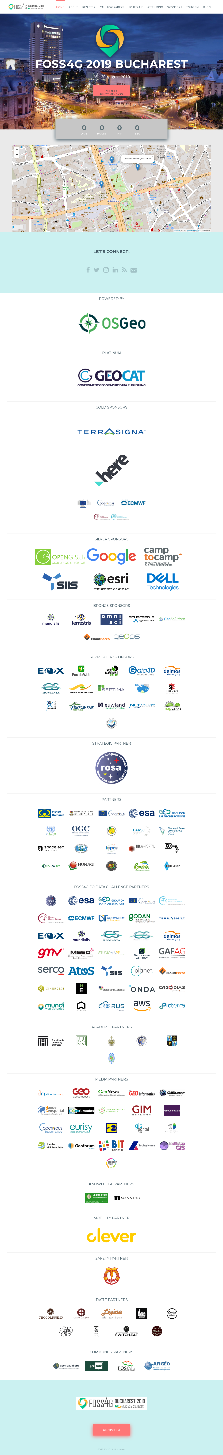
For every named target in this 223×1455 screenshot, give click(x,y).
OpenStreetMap (192, 230)
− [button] (17, 155)
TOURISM (192, 7)
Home (60, 7)
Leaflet (177, 230)
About (73, 7)
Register (88, 7)
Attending (155, 7)
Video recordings (111, 92)
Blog (206, 7)
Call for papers (112, 7)
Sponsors (174, 7)
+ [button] (17, 149)
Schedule (136, 7)
